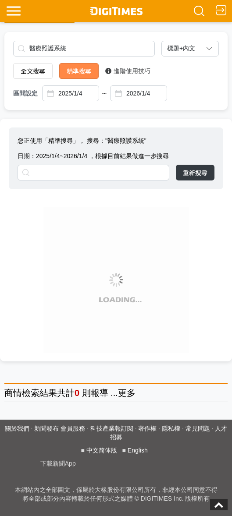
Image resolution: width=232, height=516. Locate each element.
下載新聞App (58, 463)
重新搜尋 (195, 172)
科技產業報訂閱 (111, 428)
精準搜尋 (79, 71)
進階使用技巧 (127, 70)
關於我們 (17, 428)
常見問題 (198, 428)
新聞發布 (46, 428)
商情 (13, 393)
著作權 (147, 428)
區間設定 (25, 93)
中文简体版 (101, 450)
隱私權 (171, 428)
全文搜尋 (33, 71)
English (138, 450)
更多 (127, 393)
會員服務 (73, 428)
